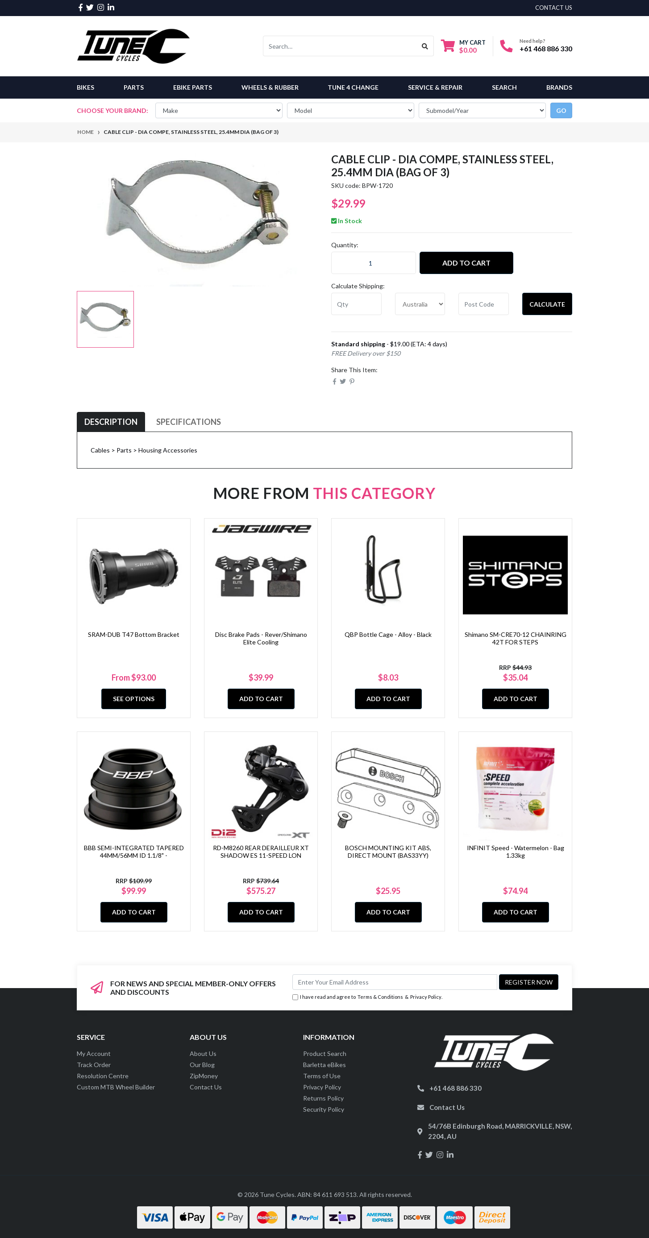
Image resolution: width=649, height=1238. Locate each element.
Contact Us (206, 1087)
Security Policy (323, 1109)
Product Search (324, 1053)
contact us (553, 7)
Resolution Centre (103, 1076)
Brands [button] (559, 87)
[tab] (111, 422)
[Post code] (483, 304)
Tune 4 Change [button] (353, 87)
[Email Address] (394, 982)
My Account (94, 1053)
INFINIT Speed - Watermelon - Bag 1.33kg (515, 851)
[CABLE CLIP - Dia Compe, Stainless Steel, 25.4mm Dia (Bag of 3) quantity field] (373, 263)
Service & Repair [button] (435, 87)
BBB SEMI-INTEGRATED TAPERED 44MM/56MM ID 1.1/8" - (134, 851)
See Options (133, 698)
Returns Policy (323, 1098)
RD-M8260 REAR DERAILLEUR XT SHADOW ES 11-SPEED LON (261, 851)
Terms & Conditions (380, 997)
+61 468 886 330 (546, 48)
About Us (203, 1053)
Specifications (188, 422)
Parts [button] (134, 87)
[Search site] (425, 46)
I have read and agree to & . (367, 997)
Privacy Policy (425, 997)
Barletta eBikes (324, 1064)
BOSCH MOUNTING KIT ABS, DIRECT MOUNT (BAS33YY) (388, 851)
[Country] (420, 304)
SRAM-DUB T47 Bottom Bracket (133, 634)
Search (504, 87)
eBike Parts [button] (192, 87)
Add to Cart (466, 262)
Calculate (547, 304)
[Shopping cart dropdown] (463, 46)
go (561, 110)
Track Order (94, 1064)
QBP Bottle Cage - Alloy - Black (388, 634)
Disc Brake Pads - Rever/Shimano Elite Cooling (261, 638)
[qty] (356, 304)
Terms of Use (322, 1076)
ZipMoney (204, 1076)
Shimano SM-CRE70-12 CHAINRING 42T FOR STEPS (515, 638)
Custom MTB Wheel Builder (116, 1087)
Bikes (85, 87)
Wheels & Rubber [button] (270, 87)
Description (110, 422)
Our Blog (202, 1064)
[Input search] (340, 46)
